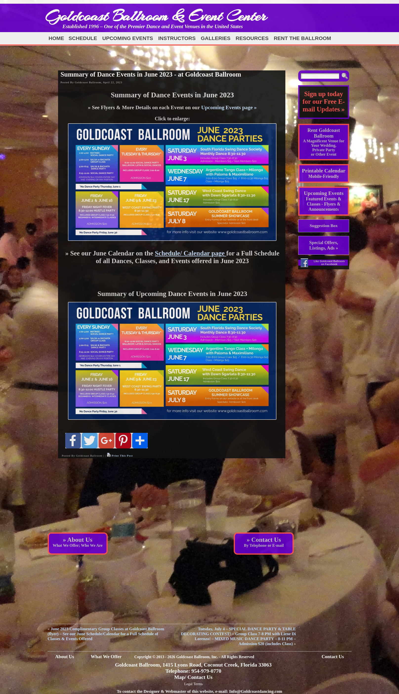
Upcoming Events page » (229, 107)
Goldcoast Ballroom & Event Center (156, 16)
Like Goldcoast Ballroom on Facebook (329, 263)
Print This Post (122, 455)
